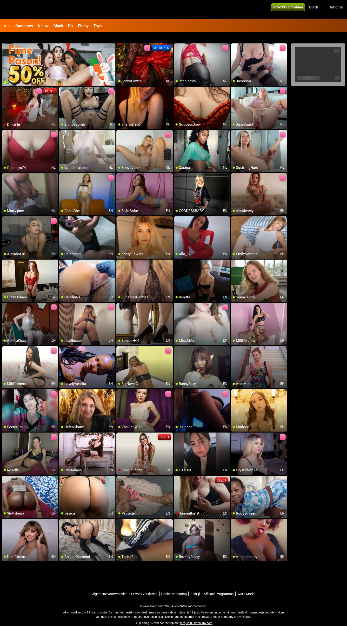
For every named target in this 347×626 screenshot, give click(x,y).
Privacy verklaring (144, 585)
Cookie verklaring (174, 585)
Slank (58, 26)
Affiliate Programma (219, 585)
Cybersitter (244, 608)
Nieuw (43, 26)
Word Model (246, 585)
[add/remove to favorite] (120, 38)
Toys (97, 26)
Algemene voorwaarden (109, 585)
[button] (316, 10)
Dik (70, 26)
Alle (7, 26)
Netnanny (227, 608)
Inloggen (336, 10)
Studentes (24, 26)
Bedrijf (195, 585)
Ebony (83, 26)
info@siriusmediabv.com (196, 614)
